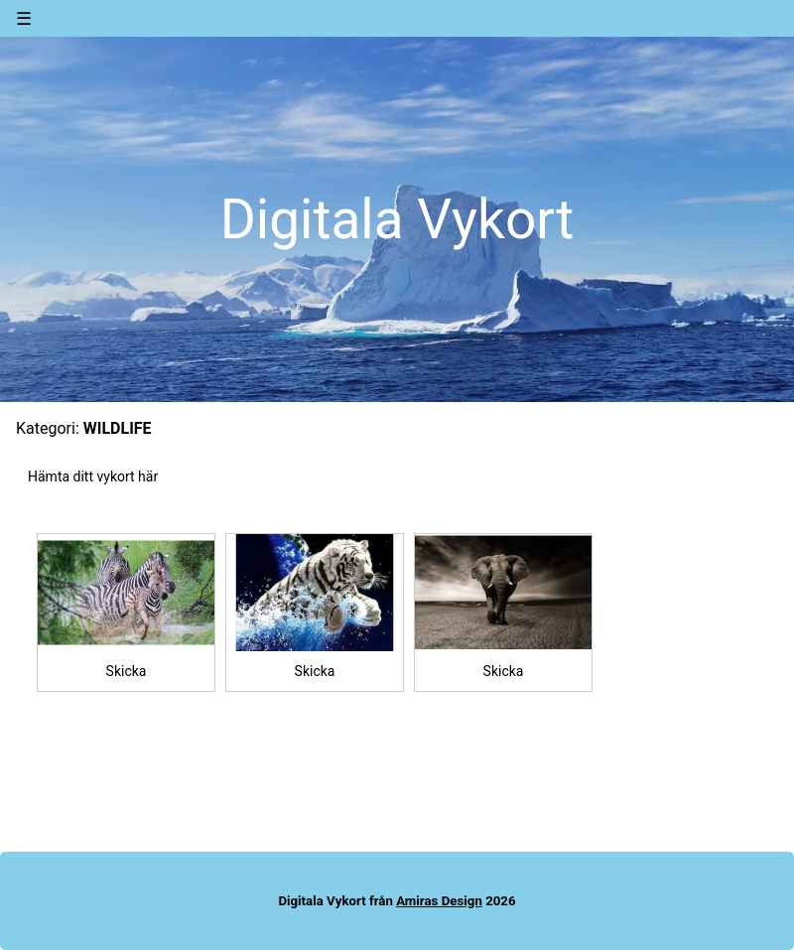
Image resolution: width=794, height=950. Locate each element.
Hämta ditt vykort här (93, 476)
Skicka (126, 671)
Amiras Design (439, 900)
